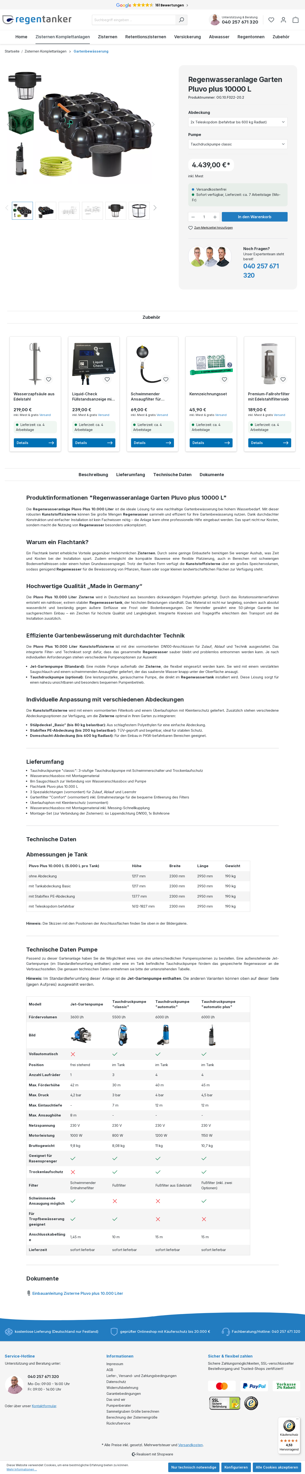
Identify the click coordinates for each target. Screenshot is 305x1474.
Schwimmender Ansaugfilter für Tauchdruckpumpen (150, 396)
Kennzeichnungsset (208, 393)
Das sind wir (116, 1399)
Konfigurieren (236, 1467)
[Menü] (297, 1420)
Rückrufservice (118, 1423)
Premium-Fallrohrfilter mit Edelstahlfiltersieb (269, 396)
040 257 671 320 (240, 21)
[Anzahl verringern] (193, 217)
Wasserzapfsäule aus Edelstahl (34, 396)
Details (35, 442)
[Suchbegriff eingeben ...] (134, 20)
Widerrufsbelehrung (122, 1388)
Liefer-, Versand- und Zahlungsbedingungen (142, 1376)
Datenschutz (116, 1382)
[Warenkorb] (296, 20)
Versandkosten (190, 1445)
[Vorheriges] (8, 124)
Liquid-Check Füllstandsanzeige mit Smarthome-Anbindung (92, 396)
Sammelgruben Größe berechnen (133, 1411)
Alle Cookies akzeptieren (277, 1467)
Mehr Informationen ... (22, 1469)
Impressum (115, 1364)
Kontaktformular (44, 1406)
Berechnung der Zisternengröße (132, 1417)
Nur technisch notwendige (193, 1467)
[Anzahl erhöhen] (215, 217)
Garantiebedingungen (124, 1394)
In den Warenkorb (254, 216)
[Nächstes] (153, 124)
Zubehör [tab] (151, 317)
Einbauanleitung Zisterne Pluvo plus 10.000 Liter (74, 1293)
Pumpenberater (119, 1405)
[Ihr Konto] (283, 20)
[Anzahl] (204, 217)
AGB (110, 1370)
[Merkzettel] (272, 20)
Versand (45, 415)
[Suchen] (181, 20)
